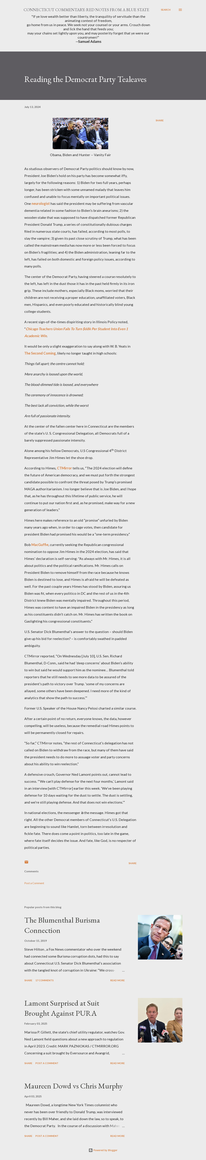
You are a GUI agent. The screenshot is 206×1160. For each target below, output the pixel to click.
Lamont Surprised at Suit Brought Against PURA (61, 1008)
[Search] (166, 10)
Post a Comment (34, 883)
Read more (117, 980)
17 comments (44, 980)
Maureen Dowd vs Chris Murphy (73, 1086)
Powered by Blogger (103, 1150)
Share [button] (160, 120)
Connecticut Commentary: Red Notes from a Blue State (86, 9)
